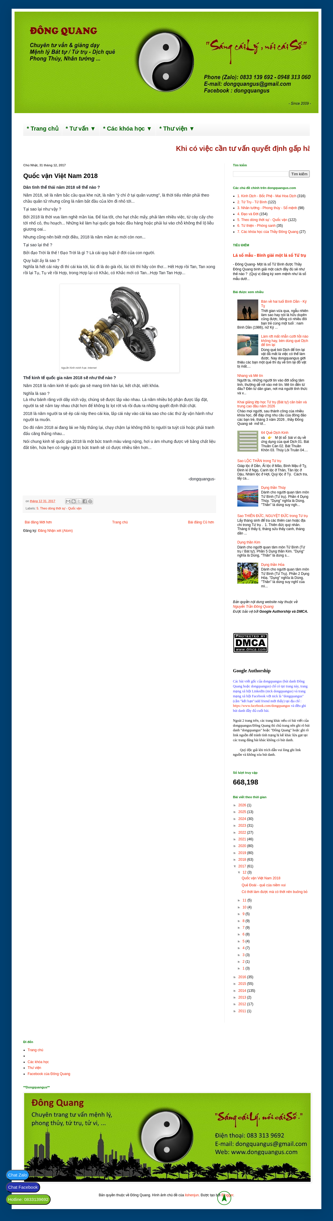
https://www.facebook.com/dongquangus (261, 706)
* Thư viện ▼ (177, 128)
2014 (242, 991)
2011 (242, 1011)
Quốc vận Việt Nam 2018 (261, 878)
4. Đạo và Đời (248, 214)
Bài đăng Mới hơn (38, 522)
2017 (242, 866)
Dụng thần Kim (248, 542)
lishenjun (192, 1195)
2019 (242, 853)
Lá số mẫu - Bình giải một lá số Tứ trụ (269, 255)
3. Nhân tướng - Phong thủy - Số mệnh (267, 208)
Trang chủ (120, 522)
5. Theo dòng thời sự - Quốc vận (59, 508)
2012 (242, 1004)
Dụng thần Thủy (273, 488)
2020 (242, 846)
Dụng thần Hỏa (272, 565)
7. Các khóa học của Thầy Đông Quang (267, 232)
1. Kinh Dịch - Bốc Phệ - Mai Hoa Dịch (266, 196)
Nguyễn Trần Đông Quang (253, 607)
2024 (242, 819)
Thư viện (34, 1068)
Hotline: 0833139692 (28, 1199)
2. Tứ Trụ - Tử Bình (252, 202)
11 (245, 900)
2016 (242, 977)
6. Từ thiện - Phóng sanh (256, 226)
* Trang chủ (42, 128)
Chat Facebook (23, 1187)
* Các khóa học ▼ (127, 128)
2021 (242, 839)
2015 (242, 984)
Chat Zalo (17, 1174)
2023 (242, 825)
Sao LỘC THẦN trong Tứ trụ (259, 461)
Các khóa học (38, 1062)
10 (245, 907)
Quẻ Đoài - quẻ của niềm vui (264, 885)
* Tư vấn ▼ (81, 128)
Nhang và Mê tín (250, 376)
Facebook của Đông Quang (49, 1074)
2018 (242, 860)
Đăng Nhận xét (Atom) (55, 531)
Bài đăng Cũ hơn (201, 522)
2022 (242, 832)
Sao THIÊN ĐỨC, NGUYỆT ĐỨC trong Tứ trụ (272, 516)
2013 (242, 997)
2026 (242, 805)
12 (245, 872)
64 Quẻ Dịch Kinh (275, 433)
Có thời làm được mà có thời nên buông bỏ (274, 892)
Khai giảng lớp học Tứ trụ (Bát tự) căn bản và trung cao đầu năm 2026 (272, 404)
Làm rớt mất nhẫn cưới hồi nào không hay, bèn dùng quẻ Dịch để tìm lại (284, 340)
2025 (242, 812)
